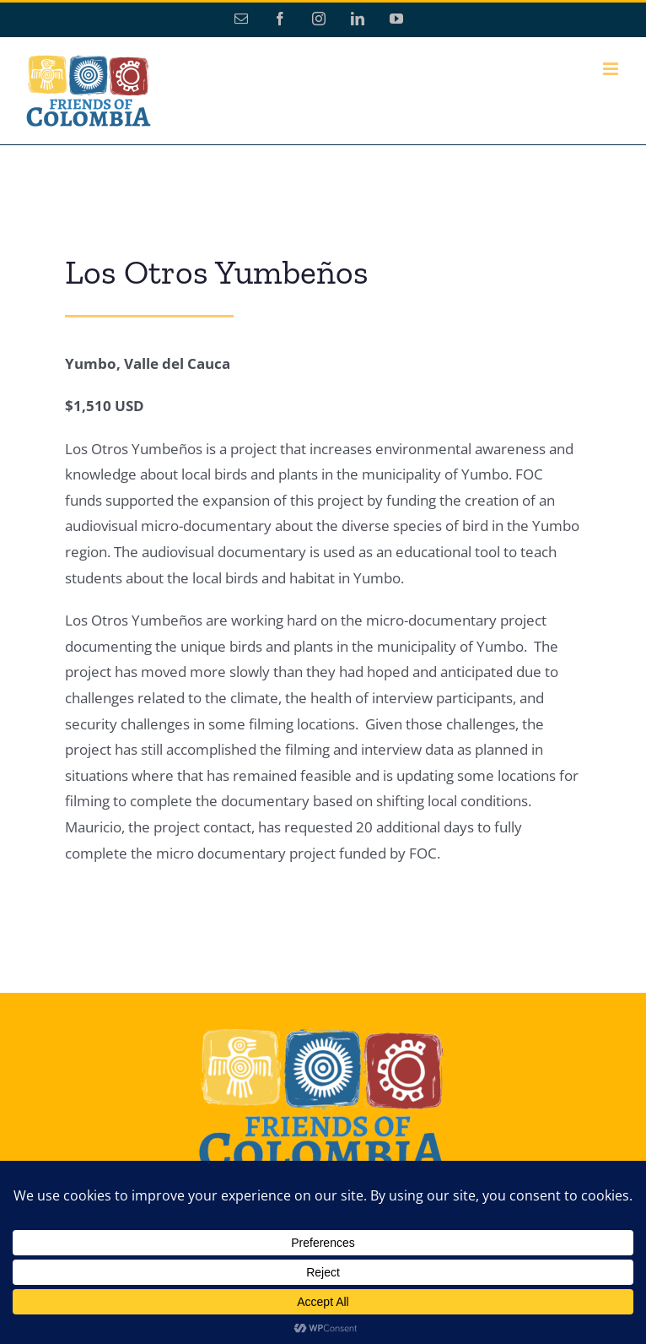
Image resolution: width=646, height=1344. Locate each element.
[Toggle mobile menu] (612, 69)
